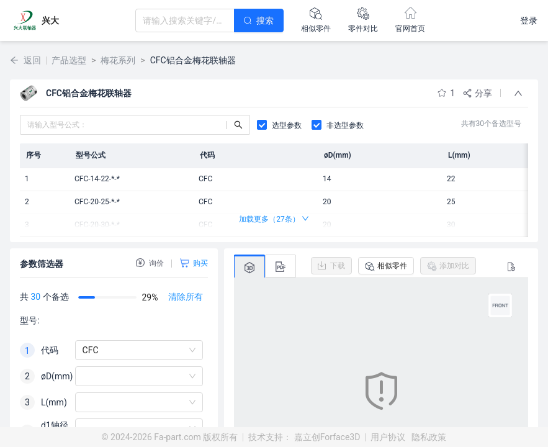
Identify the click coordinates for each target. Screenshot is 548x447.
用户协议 (388, 437)
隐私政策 (428, 437)
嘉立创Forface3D (327, 437)
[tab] (249, 267)
